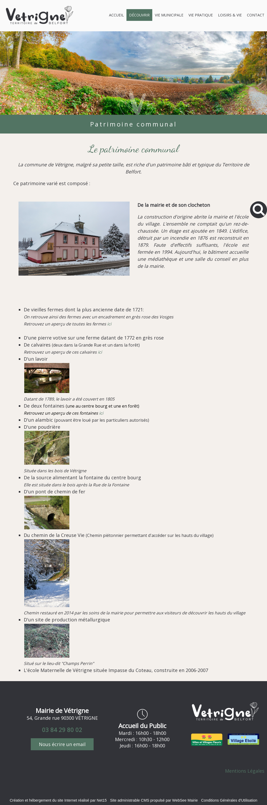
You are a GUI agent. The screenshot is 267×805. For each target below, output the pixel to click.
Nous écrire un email (62, 744)
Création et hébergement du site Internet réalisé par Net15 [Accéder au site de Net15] (58, 800)
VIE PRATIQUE (201, 15)
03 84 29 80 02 (62, 730)
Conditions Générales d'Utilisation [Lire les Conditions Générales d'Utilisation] (229, 800)
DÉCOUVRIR (139, 15)
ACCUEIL (116, 15)
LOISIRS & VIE (230, 15)
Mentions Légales (244, 771)
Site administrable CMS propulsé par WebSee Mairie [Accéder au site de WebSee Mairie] (154, 800)
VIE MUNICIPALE (169, 15)
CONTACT (255, 15)
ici (109, 324)
